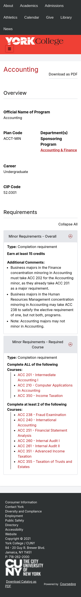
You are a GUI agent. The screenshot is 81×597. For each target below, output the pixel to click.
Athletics (10, 17)
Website (11, 534)
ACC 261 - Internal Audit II (39, 446)
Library (66, 17)
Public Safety (14, 520)
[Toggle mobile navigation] (9, 48)
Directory (11, 525)
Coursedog (68, 584)
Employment (14, 516)
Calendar (31, 17)
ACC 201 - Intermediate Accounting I (37, 377)
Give (50, 17)
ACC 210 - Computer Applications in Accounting (45, 388)
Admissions (54, 6)
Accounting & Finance (59, 150)
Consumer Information (21, 502)
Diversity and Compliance (23, 511)
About (8, 6)
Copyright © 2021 (17, 538)
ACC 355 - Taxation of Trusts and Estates (45, 464)
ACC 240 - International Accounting (37, 422)
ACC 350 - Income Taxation (40, 395)
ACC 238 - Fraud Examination (42, 415)
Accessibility (14, 529)
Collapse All (68, 224)
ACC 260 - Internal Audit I (39, 441)
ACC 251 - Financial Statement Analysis (42, 433)
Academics (29, 6)
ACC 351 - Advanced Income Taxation (41, 453)
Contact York (14, 507)
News (8, 29)
